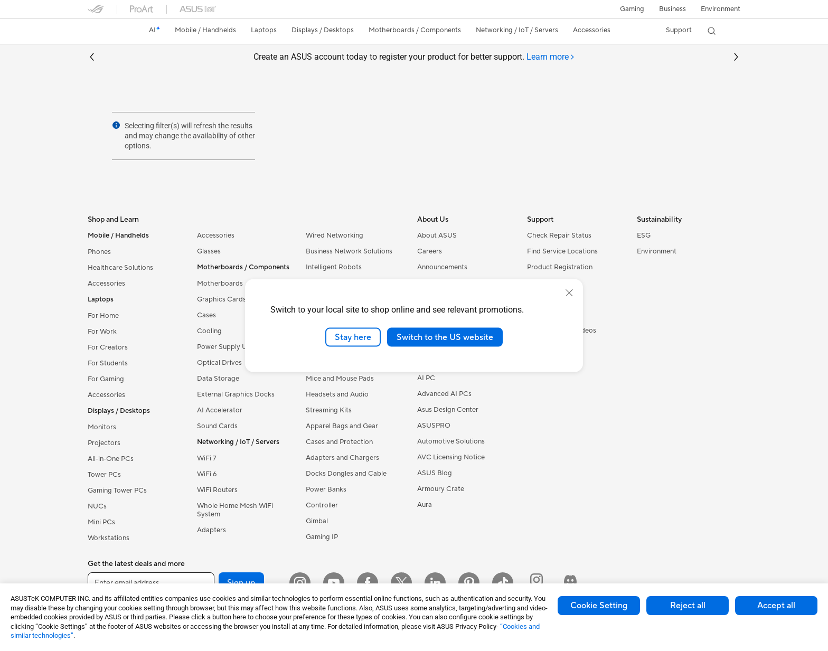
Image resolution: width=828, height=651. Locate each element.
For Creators (108, 347)
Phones (99, 252)
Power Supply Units (227, 347)
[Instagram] (299, 582)
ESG (644, 235)
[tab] (550, 57)
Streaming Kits (329, 410)
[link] (106, 31)
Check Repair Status (559, 235)
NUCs (97, 506)
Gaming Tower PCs (117, 490)
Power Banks (326, 489)
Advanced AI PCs (444, 394)
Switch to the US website (445, 337)
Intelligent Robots (334, 267)
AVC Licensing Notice (451, 457)
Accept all (776, 605)
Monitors (102, 427)
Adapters (211, 530)
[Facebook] (367, 582)
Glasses (209, 251)
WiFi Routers (217, 490)
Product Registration (559, 267)
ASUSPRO (433, 425)
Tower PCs (104, 474)
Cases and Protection (339, 442)
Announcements (442, 267)
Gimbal (317, 521)
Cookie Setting (598, 605)
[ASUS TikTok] (502, 582)
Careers (429, 251)
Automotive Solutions (451, 441)
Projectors (104, 443)
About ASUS (437, 235)
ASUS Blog (434, 473)
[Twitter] (401, 582)
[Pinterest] (468, 582)
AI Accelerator (219, 410)
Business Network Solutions (349, 251)
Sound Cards (217, 426)
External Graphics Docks (236, 394)
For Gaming (106, 379)
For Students (108, 363)
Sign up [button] (241, 583)
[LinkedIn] (435, 582)
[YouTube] (333, 582)
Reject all (687, 605)
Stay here (353, 337)
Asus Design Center (447, 409)
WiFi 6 (207, 474)
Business (672, 9)
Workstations (108, 538)
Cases (206, 315)
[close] (569, 292)
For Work (102, 331)
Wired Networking (334, 235)
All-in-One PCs (111, 459)
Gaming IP (322, 537)
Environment (720, 9)
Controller (322, 505)
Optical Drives (219, 362)
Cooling (209, 331)
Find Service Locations (562, 251)
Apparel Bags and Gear (342, 426)
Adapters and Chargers (342, 458)
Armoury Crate (440, 489)
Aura (424, 505)
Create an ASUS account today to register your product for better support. (414, 57)
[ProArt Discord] (570, 582)
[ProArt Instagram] (536, 582)
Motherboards (220, 283)
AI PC (426, 378)
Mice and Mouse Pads (340, 378)
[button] (632, 9)
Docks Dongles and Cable (346, 473)
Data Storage (218, 378)
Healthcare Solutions (120, 267)
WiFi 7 (207, 458)
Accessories (106, 283)
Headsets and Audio (337, 394)
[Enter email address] (151, 582)
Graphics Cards (221, 299)
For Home (103, 316)
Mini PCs (101, 522)
